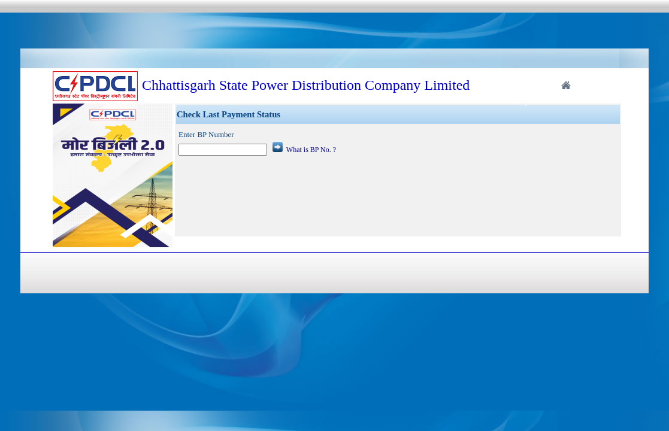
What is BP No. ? (311, 149)
